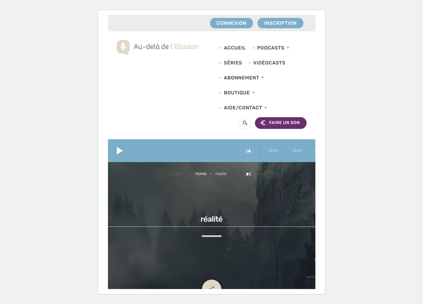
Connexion (231, 23)
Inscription (280, 23)
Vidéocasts (269, 63)
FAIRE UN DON (280, 123)
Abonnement (241, 78)
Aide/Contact (243, 108)
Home (200, 174)
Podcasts (270, 48)
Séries (233, 63)
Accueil (235, 48)
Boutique (237, 93)
